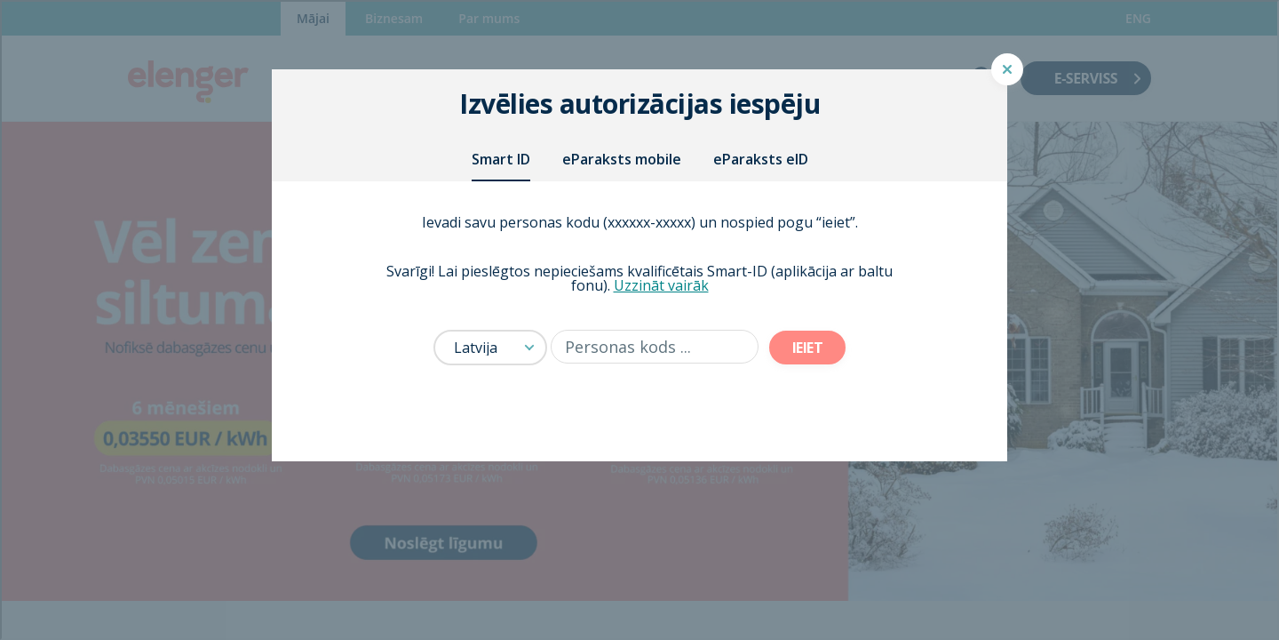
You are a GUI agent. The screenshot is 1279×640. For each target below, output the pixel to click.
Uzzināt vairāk (661, 285)
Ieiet (807, 347)
